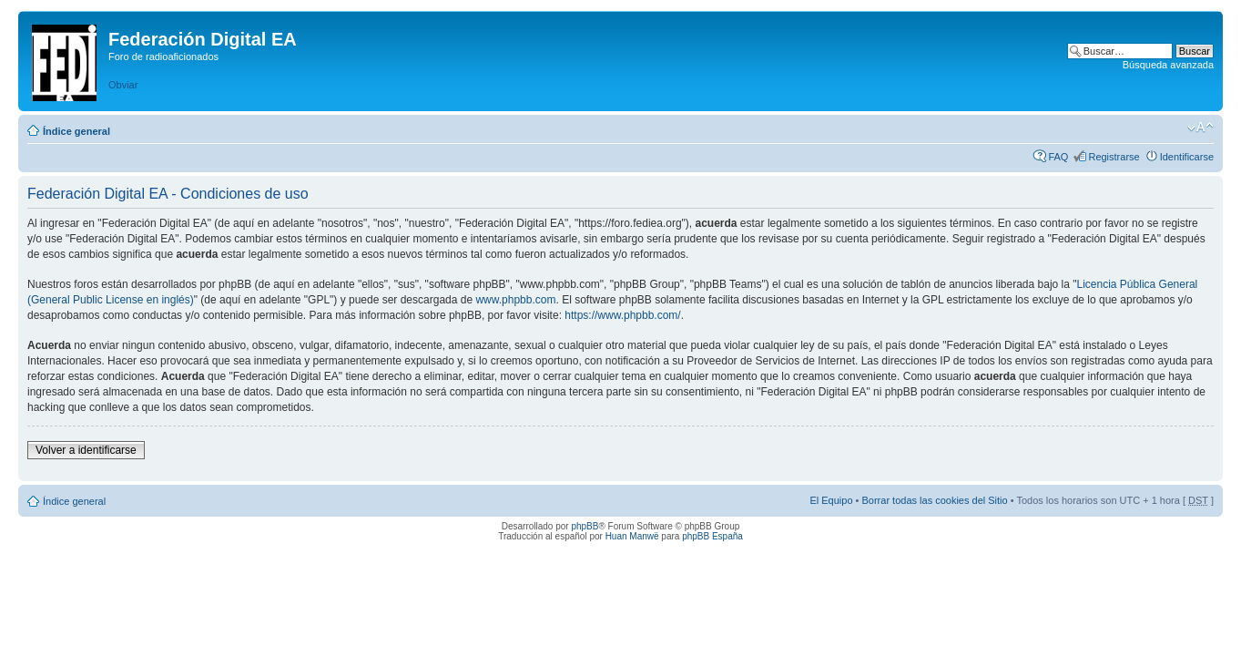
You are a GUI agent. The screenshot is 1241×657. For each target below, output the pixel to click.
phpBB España (712, 536)
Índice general (76, 131)
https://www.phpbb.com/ (622, 315)
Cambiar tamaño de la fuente (1200, 127)
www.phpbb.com (515, 299)
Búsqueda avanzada (1168, 64)
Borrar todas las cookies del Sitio (934, 500)
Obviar (122, 84)
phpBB (584, 526)
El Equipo (830, 500)
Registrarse (1113, 156)
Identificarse (1187, 156)
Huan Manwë (632, 536)
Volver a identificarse (86, 450)
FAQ (1058, 156)
